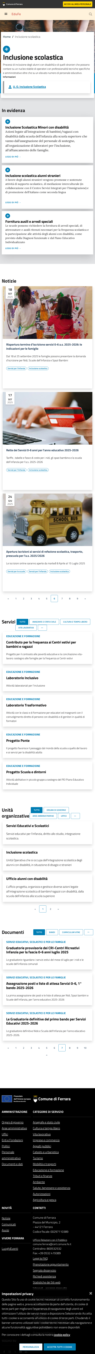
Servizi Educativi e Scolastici (27, 825)
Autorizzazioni (41, 1194)
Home (7, 36)
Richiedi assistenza (44, 1276)
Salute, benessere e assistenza (51, 1188)
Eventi (14, 1248)
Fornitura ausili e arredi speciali (29, 221)
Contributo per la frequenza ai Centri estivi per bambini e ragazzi (41, 644)
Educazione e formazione (48, 1170)
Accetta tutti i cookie (59, 1347)
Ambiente (39, 1182)
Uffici (5, 1134)
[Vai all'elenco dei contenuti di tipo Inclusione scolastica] (38, 368)
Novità (7, 1208)
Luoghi (6, 1248)
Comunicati (9, 1224)
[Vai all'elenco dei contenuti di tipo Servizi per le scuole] (16, 571)
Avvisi (5, 1230)
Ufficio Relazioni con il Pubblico (50, 1240)
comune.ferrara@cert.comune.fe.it (52, 1244)
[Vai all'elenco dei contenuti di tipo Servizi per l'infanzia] (16, 368)
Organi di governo (13, 1122)
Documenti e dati (12, 1164)
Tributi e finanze (42, 1176)
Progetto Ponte (18, 740)
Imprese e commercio (46, 1140)
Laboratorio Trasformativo (26, 705)
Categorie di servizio (48, 1111)
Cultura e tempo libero (46, 1128)
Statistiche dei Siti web (46, 1282)
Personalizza (31, 1347)
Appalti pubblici (42, 1146)
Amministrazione (14, 1111)
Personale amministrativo (11, 1155)
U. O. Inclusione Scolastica (29, 86)
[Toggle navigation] (6, 14)
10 (85, 1048)
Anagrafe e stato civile (46, 1122)
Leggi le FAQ (40, 1258)
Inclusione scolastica (22, 852)
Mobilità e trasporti (44, 1164)
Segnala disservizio (44, 1270)
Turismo (38, 1158)
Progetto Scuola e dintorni (26, 772)
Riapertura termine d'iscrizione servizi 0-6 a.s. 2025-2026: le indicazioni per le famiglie (44, 346)
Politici (6, 1146)
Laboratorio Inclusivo (22, 677)
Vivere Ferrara (13, 1238)
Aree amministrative (14, 1128)
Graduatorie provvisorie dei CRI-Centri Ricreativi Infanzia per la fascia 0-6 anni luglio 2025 (42, 950)
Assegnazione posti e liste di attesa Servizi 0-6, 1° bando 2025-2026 (44, 985)
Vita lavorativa (42, 1134)
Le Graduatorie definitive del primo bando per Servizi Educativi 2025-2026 (46, 1021)
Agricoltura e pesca (44, 1199)
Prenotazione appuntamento (51, 1264)
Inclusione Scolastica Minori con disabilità (37, 127)
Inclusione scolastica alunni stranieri (32, 175)
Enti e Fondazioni (12, 1140)
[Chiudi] (90, 1292)
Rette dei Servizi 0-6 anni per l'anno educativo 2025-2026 (42, 450)
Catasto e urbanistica (46, 1152)
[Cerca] (90, 14)
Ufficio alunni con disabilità (26, 878)
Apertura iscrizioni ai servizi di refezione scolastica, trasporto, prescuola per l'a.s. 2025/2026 (44, 554)
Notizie (6, 1218)
